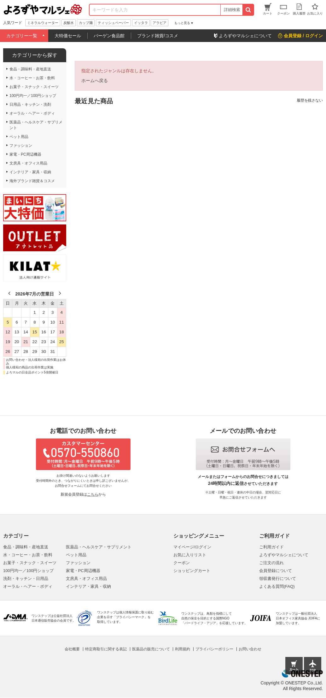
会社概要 (72, 649)
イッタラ (141, 23)
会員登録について (275, 570)
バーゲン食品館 (109, 35)
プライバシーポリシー (214, 649)
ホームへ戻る (94, 80)
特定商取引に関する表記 (106, 649)
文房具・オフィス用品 (86, 578)
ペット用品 (76, 554)
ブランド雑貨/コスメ (157, 35)
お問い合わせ (250, 649)
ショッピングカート (191, 570)
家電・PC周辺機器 (83, 570)
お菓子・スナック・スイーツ (29, 562)
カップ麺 (86, 23)
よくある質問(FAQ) (277, 586)
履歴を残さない (310, 100)
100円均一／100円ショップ (28, 570)
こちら (92, 494)
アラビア (159, 23)
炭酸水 (68, 23)
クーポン (181, 562)
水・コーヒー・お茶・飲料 (27, 554)
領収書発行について (277, 578)
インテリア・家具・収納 (88, 586)
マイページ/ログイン (192, 547)
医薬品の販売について (151, 649)
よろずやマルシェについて (283, 554)
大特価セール (68, 35)
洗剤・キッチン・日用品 (25, 578)
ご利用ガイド (271, 547)
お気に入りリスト (189, 554)
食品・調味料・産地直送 (25, 547)
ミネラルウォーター (42, 23)
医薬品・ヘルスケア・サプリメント (98, 547)
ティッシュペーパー (113, 23)
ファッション (78, 562)
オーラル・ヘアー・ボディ (27, 586)
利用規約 (182, 649)
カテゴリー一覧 (21, 35)
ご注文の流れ (271, 562)
